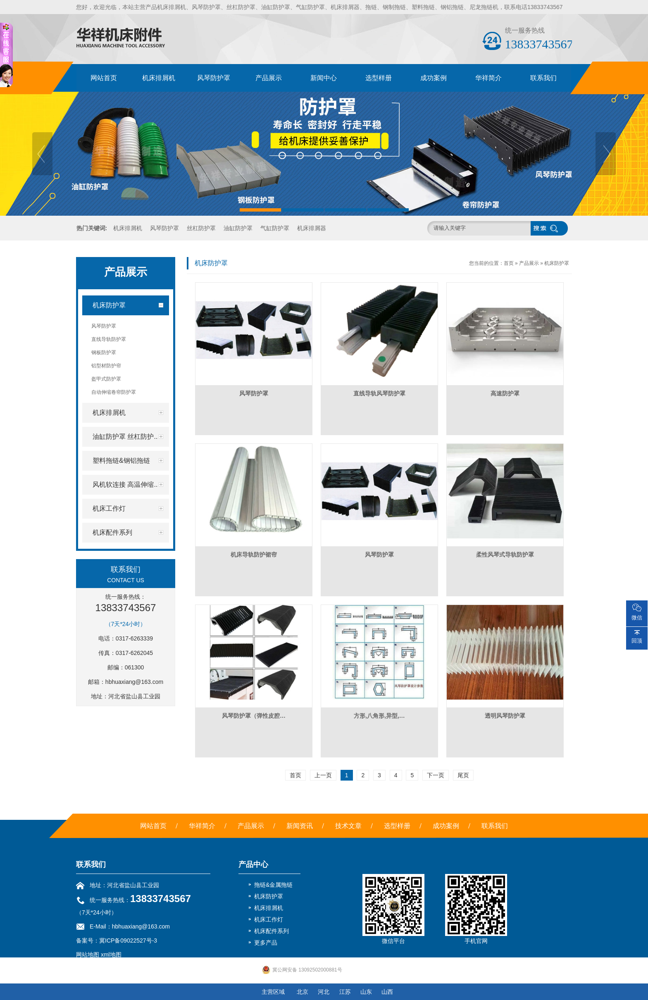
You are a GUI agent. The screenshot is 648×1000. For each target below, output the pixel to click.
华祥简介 (488, 77)
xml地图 (111, 954)
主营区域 (273, 991)
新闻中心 (323, 77)
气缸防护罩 (274, 228)
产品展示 (268, 77)
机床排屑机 (158, 77)
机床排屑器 (311, 228)
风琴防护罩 (213, 77)
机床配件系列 (271, 931)
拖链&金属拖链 (273, 884)
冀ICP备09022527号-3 (128, 940)
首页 (509, 263)
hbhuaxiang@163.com (134, 682)
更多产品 (265, 942)
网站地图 (87, 954)
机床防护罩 (556, 263)
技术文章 (348, 825)
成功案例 (433, 77)
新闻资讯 (299, 825)
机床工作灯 (268, 919)
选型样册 (378, 77)
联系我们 (543, 77)
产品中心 (253, 864)
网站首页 (104, 77)
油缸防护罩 (238, 228)
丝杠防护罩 (201, 228)
